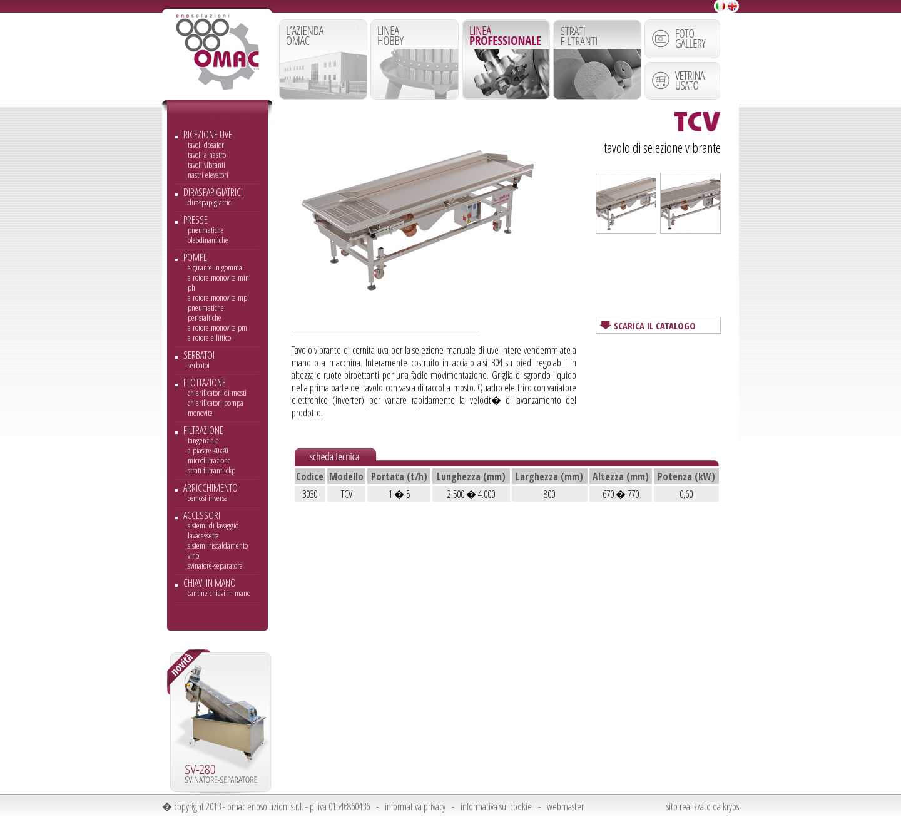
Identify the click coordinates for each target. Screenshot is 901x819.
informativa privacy (415, 806)
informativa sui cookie (496, 806)
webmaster (565, 806)
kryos (731, 806)
